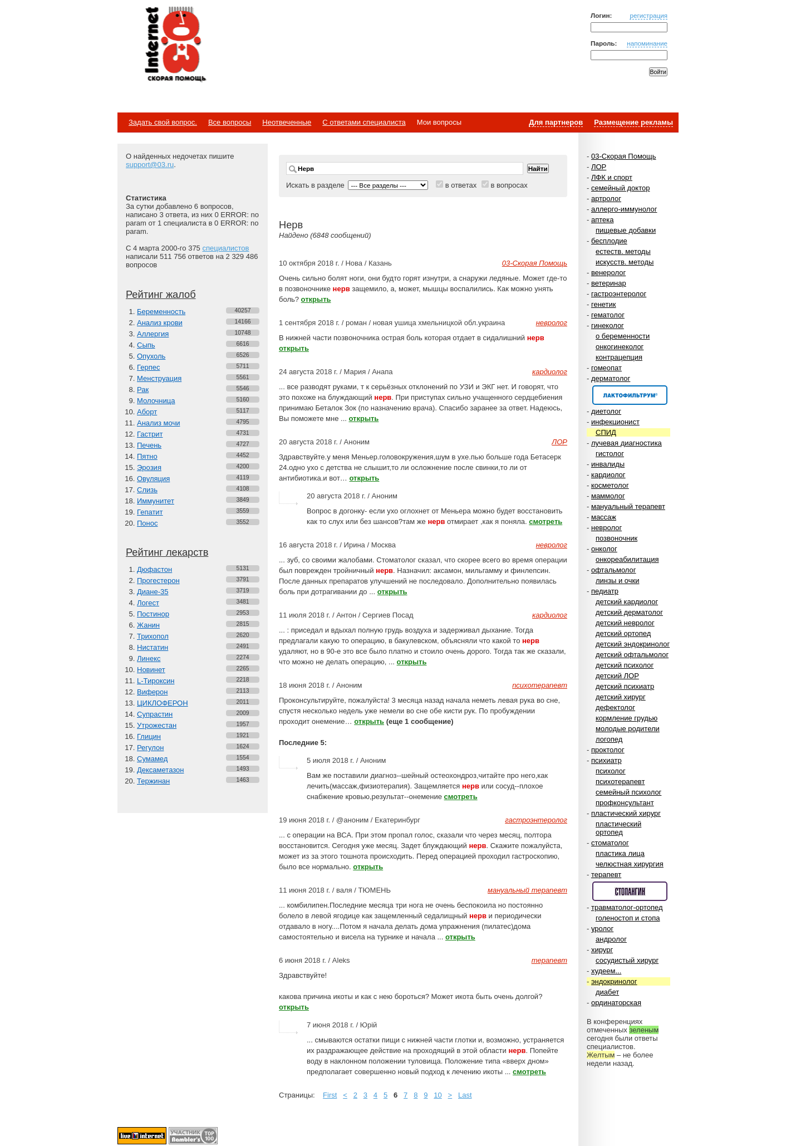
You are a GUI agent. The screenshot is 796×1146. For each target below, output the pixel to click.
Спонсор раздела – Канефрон (629, 395)
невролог (606, 527)
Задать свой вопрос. (163, 122)
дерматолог (610, 378)
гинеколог (607, 325)
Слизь (147, 490)
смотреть (545, 521)
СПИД (606, 432)
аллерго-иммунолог (624, 209)
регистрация (648, 15)
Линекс (149, 658)
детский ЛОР (617, 676)
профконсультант (625, 803)
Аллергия (153, 334)
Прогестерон (158, 580)
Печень (149, 445)
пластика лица (620, 853)
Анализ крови (160, 323)
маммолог (608, 496)
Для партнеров (556, 122)
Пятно (147, 456)
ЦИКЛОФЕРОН (162, 703)
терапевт (606, 874)
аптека (602, 220)
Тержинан (153, 781)
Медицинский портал (174, 45)
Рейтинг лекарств (167, 552)
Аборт (147, 412)
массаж (603, 517)
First (330, 1095)
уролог (602, 928)
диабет (607, 992)
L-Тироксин (155, 681)
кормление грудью (626, 718)
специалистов (225, 248)
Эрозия (149, 467)
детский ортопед (623, 633)
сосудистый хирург (627, 960)
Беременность (161, 311)
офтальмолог (613, 570)
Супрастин (155, 714)
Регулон (150, 747)
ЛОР (598, 167)
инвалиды (608, 464)
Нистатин (152, 647)
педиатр (604, 591)
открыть (316, 299)
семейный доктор (620, 188)
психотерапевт (620, 781)
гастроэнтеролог (618, 294)
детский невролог (625, 623)
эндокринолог (614, 981)
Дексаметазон (160, 770)
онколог (604, 549)
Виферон (152, 692)
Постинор (153, 614)
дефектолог (615, 707)
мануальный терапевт (628, 506)
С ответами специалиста (363, 122)
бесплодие (609, 241)
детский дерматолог (629, 612)
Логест (148, 603)
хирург (602, 950)
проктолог (608, 750)
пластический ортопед (618, 828)
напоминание (647, 43)
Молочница (156, 400)
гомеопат (606, 368)
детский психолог (624, 665)
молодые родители (628, 728)
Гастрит (150, 434)
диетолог (606, 411)
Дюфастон (154, 569)
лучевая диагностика (626, 443)
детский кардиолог (627, 602)
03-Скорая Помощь (623, 156)
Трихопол (153, 636)
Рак (143, 389)
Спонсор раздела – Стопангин (629, 891)
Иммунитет (155, 501)
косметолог (610, 485)
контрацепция (619, 357)
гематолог (608, 315)
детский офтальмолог (632, 654)
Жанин (148, 625)
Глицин (149, 736)
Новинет (151, 669)
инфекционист (615, 422)
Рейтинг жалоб (161, 294)
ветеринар (608, 283)
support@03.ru (150, 164)
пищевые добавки (626, 230)
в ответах (461, 185)
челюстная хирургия (630, 864)
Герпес (148, 367)
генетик (603, 304)
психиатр (606, 760)
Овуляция (153, 478)
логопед (609, 739)
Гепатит (150, 512)
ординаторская (616, 1002)
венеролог (608, 272)
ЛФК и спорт (611, 177)
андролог (611, 939)
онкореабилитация (627, 559)
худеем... (606, 971)
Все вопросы (229, 122)
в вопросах (508, 185)
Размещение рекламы (633, 122)
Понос (147, 523)
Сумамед (152, 759)
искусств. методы (624, 262)
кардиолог (608, 475)
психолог (611, 771)
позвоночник (616, 538)
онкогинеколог (619, 346)
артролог (606, 198)
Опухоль (151, 356)
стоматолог (610, 843)
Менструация (159, 378)
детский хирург (621, 697)
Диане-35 (153, 591)
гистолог (610, 453)
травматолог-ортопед (627, 907)
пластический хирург (626, 813)
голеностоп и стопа (628, 918)
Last (465, 1095)
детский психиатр (625, 686)
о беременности (623, 336)
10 (437, 1095)
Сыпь (146, 345)
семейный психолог (628, 792)
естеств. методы (623, 251)
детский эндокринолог (633, 644)
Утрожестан (156, 725)
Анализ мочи (158, 423)
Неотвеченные (286, 122)
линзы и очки (617, 580)
